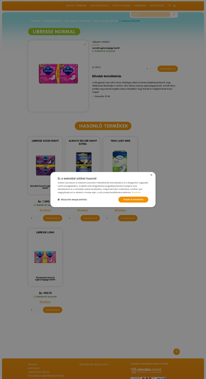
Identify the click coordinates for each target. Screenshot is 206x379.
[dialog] (103, 189)
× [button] (151, 175)
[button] (72, 199)
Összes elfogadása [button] (133, 199)
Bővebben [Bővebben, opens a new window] (136, 192)
